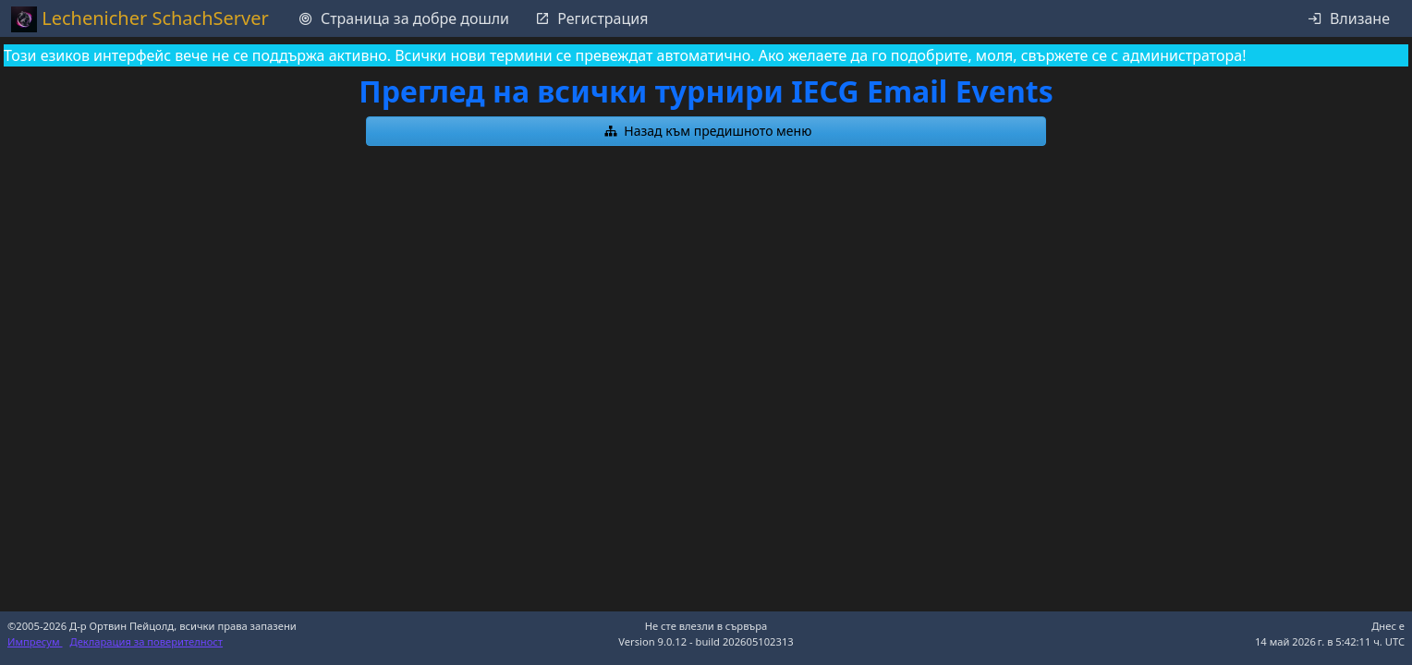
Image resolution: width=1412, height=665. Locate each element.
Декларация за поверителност (147, 641)
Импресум (35, 641)
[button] (706, 131)
